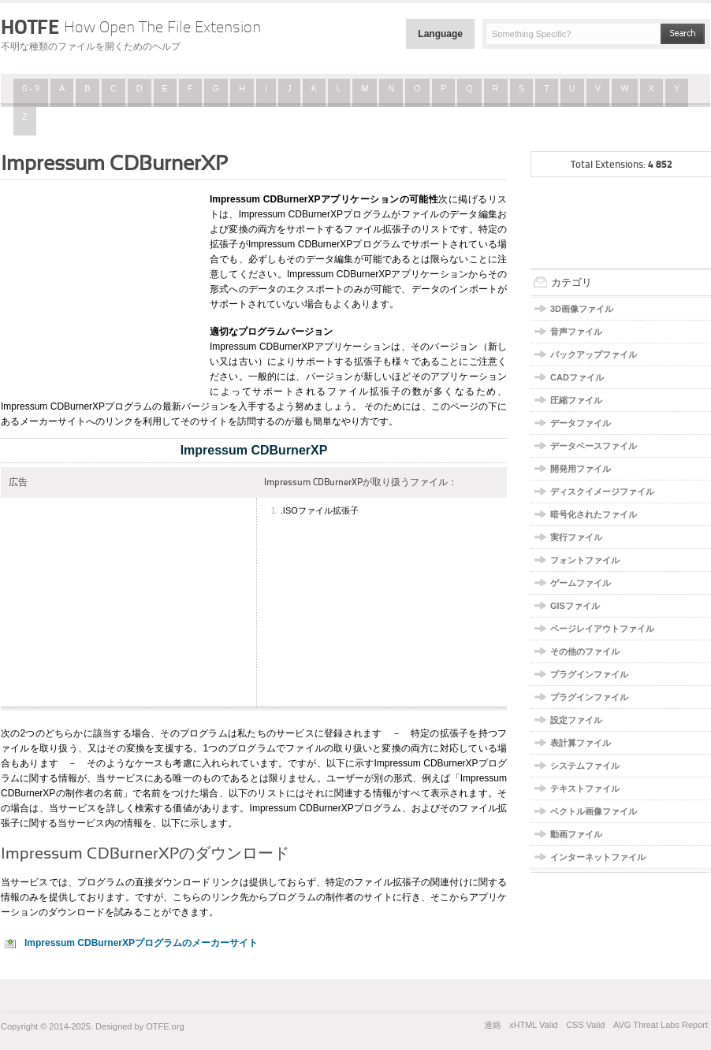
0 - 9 (30, 88)
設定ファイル (576, 720)
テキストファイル (585, 788)
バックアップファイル (593, 354)
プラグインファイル (589, 674)
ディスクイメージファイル (602, 491)
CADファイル (577, 377)
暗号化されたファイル (593, 514)
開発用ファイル (580, 468)
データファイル (580, 423)
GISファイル (575, 605)
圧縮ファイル (576, 400)
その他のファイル (585, 651)
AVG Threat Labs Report (660, 1025)
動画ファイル (576, 834)
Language (440, 33)
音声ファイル (576, 331)
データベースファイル (593, 446)
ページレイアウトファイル (602, 628)
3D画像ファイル (581, 309)
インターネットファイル (598, 857)
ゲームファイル (580, 583)
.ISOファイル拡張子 (320, 510)
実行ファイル (576, 537)
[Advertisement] (99, 285)
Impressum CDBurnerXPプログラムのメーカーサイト (141, 942)
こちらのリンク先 (211, 897)
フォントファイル (585, 560)
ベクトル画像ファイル (593, 811)
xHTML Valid (533, 1025)
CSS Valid (585, 1025)
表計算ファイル (580, 743)
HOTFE (131, 26)
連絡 (492, 1025)
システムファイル (585, 765)
